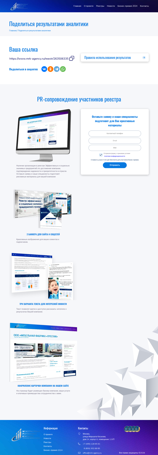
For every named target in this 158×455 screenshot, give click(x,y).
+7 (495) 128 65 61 (91, 444)
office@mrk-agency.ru (92, 453)
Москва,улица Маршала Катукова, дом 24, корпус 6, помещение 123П (98, 437)
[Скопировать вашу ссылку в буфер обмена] (72, 59)
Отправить (115, 165)
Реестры (100, 6)
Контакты (144, 6)
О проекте (88, 6)
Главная (77, 6)
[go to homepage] (19, 6)
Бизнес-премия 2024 (127, 6)
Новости (111, 6)
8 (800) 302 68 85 (91, 448)
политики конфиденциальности (114, 156)
